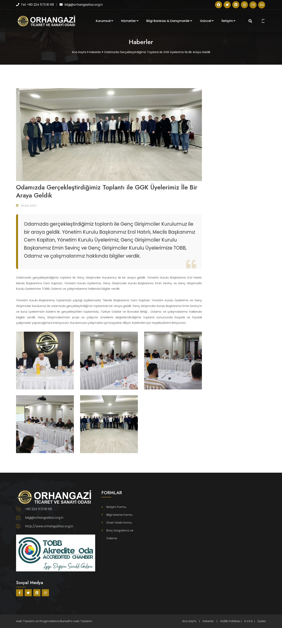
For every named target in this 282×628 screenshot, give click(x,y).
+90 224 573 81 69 (38, 509)
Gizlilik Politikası (230, 621)
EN (262, 5)
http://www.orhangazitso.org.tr (49, 526)
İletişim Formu (116, 507)
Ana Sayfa (189, 621)
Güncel (207, 21)
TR (253, 5)
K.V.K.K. (248, 621)
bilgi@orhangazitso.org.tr (44, 517)
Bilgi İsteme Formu (119, 515)
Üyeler (262, 621)
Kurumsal (104, 21)
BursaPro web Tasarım (76, 621)
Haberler (208, 621)
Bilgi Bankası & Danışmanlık (169, 21)
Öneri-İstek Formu (119, 523)
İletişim (228, 21)
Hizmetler (129, 21)
